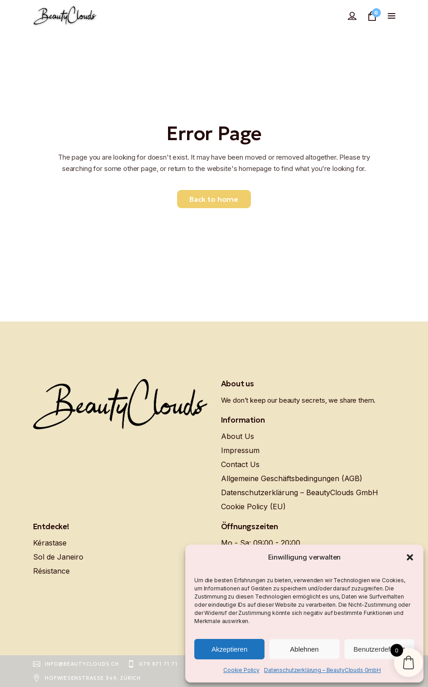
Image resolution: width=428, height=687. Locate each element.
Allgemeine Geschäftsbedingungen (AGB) (291, 478)
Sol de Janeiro (58, 556)
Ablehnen (304, 649)
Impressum (240, 450)
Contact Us (240, 464)
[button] (409, 557)
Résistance (51, 570)
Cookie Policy (241, 670)
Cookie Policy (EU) (253, 506)
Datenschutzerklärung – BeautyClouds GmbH (322, 670)
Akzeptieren (229, 649)
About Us (237, 436)
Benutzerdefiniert (379, 649)
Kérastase (50, 542)
